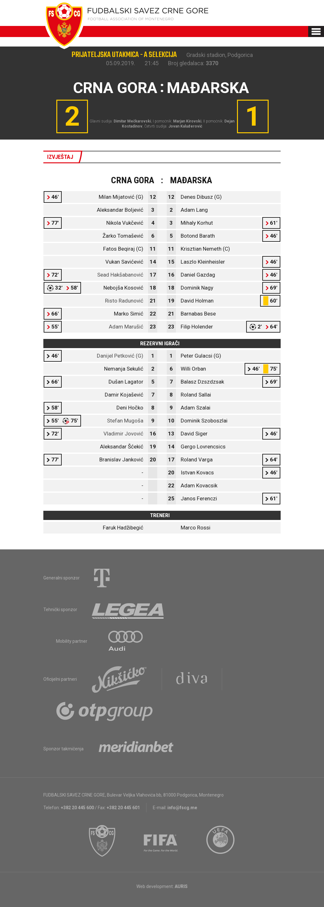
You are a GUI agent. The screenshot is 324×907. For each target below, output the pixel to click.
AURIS (181, 886)
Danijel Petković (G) (120, 356)
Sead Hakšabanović (120, 275)
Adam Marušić (126, 326)
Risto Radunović (124, 300)
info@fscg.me (182, 807)
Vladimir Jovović (123, 433)
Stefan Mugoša (125, 420)
